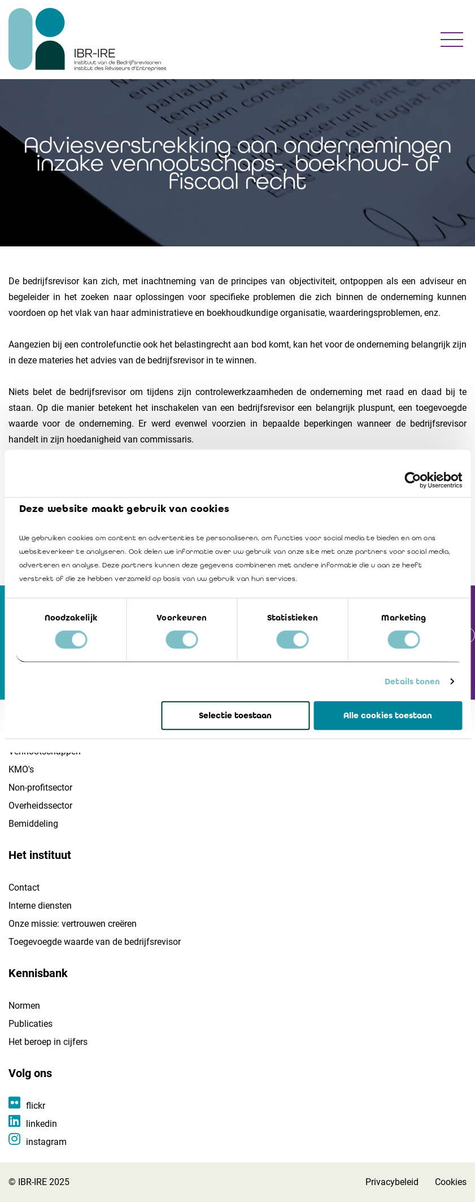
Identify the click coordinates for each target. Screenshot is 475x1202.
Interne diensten (40, 905)
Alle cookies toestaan (387, 715)
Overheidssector (40, 805)
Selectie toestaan (235, 715)
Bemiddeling (33, 823)
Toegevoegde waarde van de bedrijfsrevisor (94, 941)
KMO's (21, 769)
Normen (24, 1005)
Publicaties (30, 1023)
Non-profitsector (40, 787)
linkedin (41, 1123)
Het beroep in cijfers (48, 1041)
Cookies (451, 1182)
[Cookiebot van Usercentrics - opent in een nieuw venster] (412, 479)
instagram (46, 1141)
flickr (35, 1105)
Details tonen (412, 681)
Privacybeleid (392, 1182)
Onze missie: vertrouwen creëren (72, 923)
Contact (24, 887)
